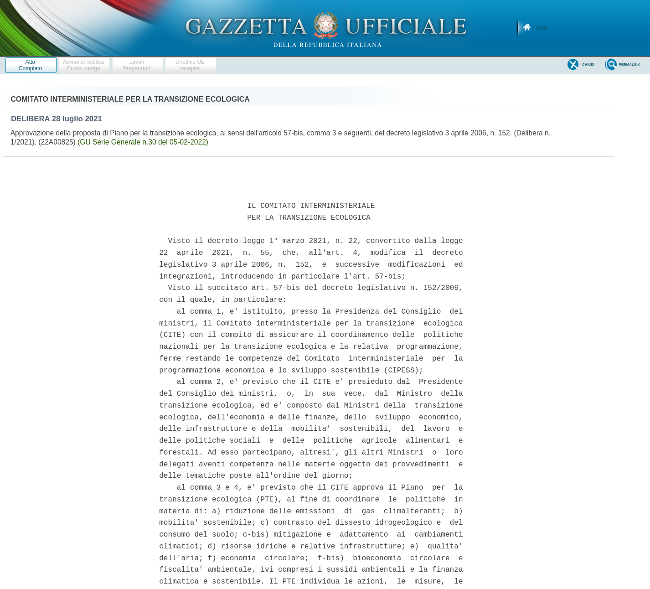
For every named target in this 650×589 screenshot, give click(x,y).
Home (540, 28)
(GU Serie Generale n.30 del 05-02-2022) (142, 142)
